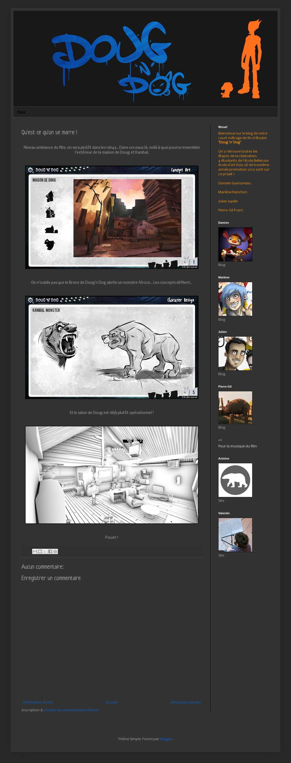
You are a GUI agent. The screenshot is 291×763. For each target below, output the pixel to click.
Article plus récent (38, 702)
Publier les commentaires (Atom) (72, 710)
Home (21, 112)
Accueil (111, 702)
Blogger (166, 739)
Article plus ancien (186, 702)
